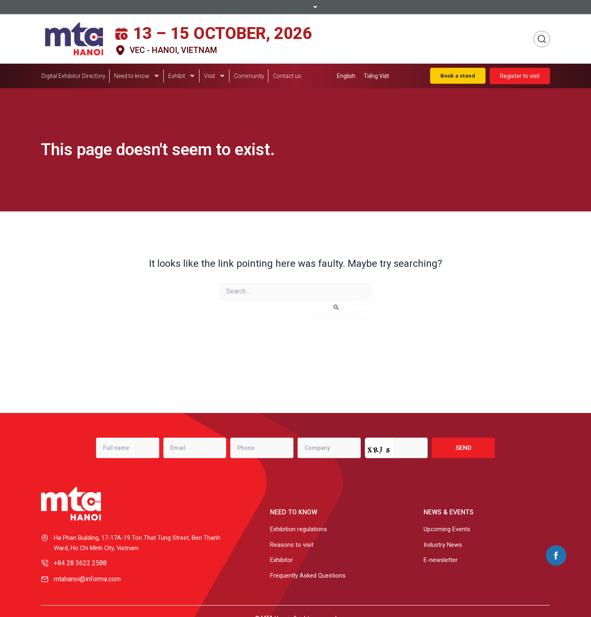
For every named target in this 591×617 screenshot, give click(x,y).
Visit (214, 76)
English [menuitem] (346, 76)
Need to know (137, 76)
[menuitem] (346, 76)
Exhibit (181, 76)
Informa (295, 7)
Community (249, 76)
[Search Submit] (336, 307)
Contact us (287, 76)
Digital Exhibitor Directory (73, 76)
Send (464, 446)
